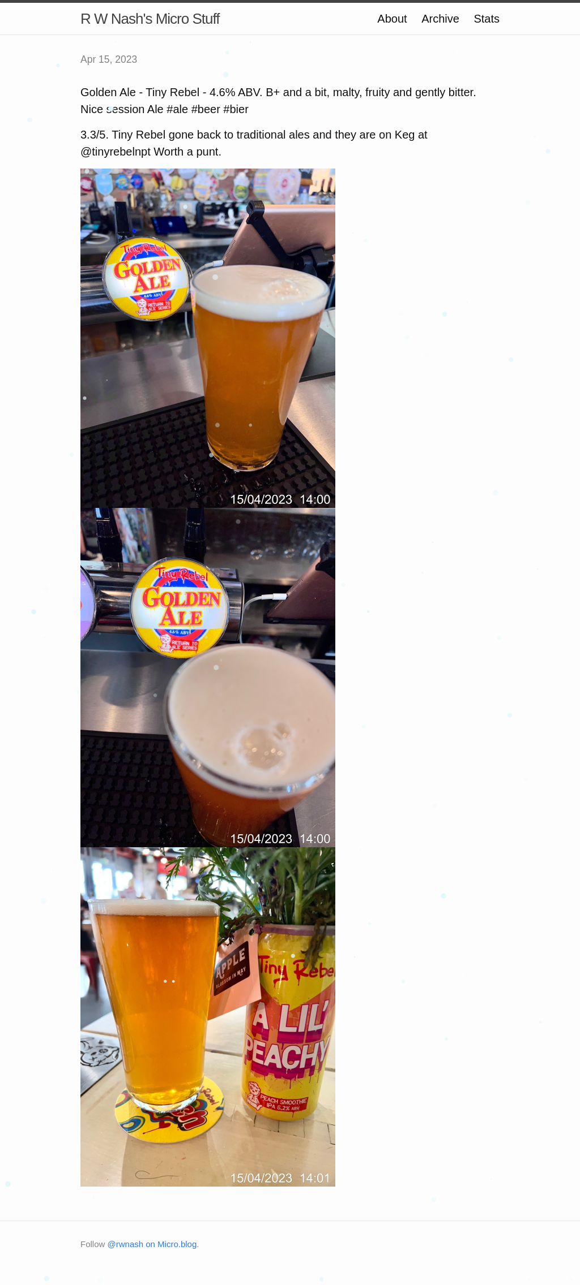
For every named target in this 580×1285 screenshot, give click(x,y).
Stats (487, 18)
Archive (440, 18)
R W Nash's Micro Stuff (149, 18)
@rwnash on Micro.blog (152, 1244)
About (392, 18)
